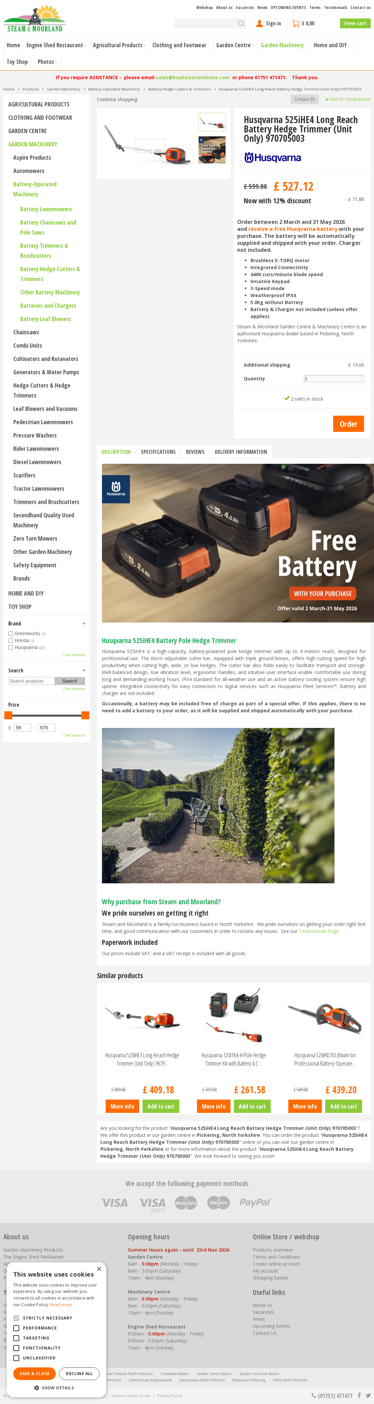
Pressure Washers (35, 435)
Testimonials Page (319, 931)
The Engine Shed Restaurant (33, 1257)
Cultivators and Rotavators (45, 359)
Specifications (158, 451)
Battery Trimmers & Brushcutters (44, 251)
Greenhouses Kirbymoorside (150, 1380)
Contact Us (265, 1333)
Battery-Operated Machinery (34, 189)
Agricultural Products (38, 104)
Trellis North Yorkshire (290, 1380)
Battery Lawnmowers (46, 209)
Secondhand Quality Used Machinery (43, 520)
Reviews (195, 451)
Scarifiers (24, 475)
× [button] (98, 1269)
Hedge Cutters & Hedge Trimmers (41, 390)
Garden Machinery (32, 144)
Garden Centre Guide (131, 1395)
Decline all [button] (79, 1373)
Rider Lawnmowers (36, 448)
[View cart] (313, 23)
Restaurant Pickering (249, 1380)
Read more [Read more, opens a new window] (61, 1305)
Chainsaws (26, 332)
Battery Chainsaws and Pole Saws (48, 227)
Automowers (29, 171)
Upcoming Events (271, 1326)
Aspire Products (32, 157)
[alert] (56, 1329)
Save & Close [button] (34, 1373)
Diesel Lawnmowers (37, 462)
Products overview (273, 1250)
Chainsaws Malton (174, 1373)
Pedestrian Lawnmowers (43, 422)
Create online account (276, 1264)
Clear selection (74, 655)
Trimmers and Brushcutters (46, 502)
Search (15, 670)
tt (368, 1395)
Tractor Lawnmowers (38, 488)
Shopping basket (270, 1278)
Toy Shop (20, 607)
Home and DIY (26, 593)
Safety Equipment (34, 565)
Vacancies (263, 1312)
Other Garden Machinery (42, 552)
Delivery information (241, 451)
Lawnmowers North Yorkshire (202, 1380)
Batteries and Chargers (48, 305)
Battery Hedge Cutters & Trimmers (50, 274)
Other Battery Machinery (50, 292)
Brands (21, 578)
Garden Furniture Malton (259, 1373)
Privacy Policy (169, 1395)
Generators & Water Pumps (46, 372)
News (259, 1319)
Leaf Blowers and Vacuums (45, 409)
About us (262, 1305)
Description (116, 451)
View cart (355, 23)
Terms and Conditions (276, 1257)
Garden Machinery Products (33, 1250)
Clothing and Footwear (40, 117)
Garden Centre (27, 131)
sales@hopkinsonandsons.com (193, 77)
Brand (14, 623)
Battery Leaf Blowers (45, 319)
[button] (56, 1387)
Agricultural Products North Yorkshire (124, 1373)
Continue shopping (117, 99)
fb (359, 1395)
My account (265, 1271)
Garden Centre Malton (214, 1373)
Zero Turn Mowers (35, 538)
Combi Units (27, 345)
